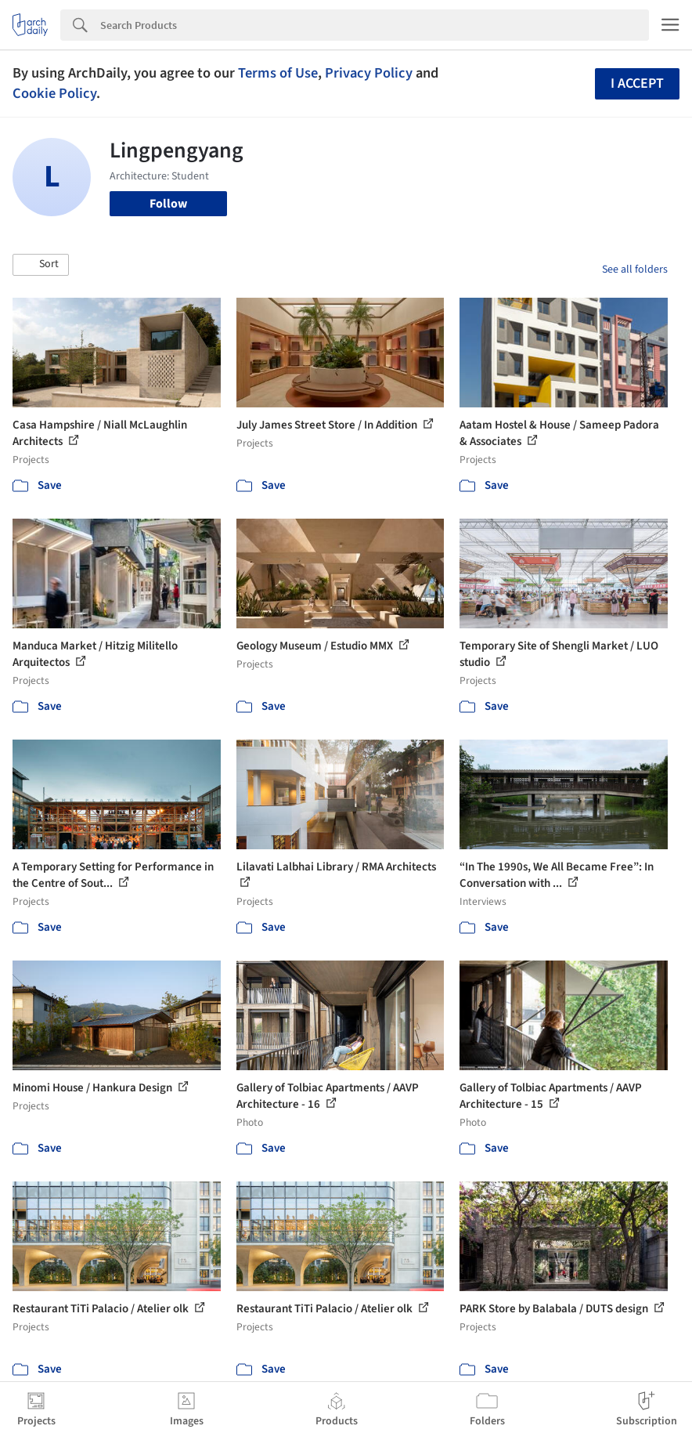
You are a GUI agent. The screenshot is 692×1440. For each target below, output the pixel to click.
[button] (41, 265)
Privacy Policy (369, 73)
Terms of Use (278, 73)
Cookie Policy (54, 93)
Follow (168, 203)
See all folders (635, 269)
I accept (637, 83)
